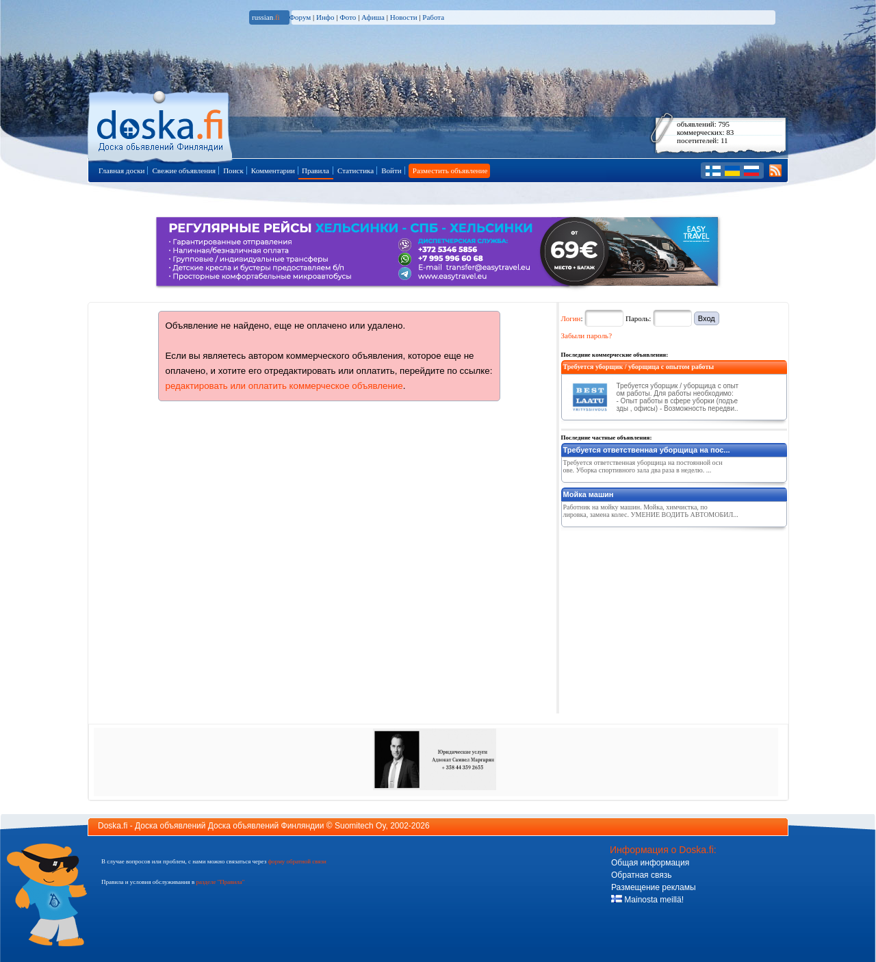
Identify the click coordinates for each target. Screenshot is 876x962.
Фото (347, 17)
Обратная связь (641, 875)
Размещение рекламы (653, 887)
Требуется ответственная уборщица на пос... (646, 450)
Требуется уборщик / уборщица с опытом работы (638, 366)
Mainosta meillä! (647, 899)
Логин (571, 318)
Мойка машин (588, 494)
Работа (433, 17)
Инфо (325, 17)
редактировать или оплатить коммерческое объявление (284, 386)
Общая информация (650, 863)
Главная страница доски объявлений (161, 124)
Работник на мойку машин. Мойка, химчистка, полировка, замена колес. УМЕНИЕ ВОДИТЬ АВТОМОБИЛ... (650, 510)
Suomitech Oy (360, 826)
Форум (300, 17)
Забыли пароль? (587, 335)
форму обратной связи (297, 861)
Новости (403, 17)
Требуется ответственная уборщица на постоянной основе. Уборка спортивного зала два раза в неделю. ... (643, 466)
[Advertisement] (663, 617)
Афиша (373, 17)
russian (266, 17)
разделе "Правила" (220, 881)
